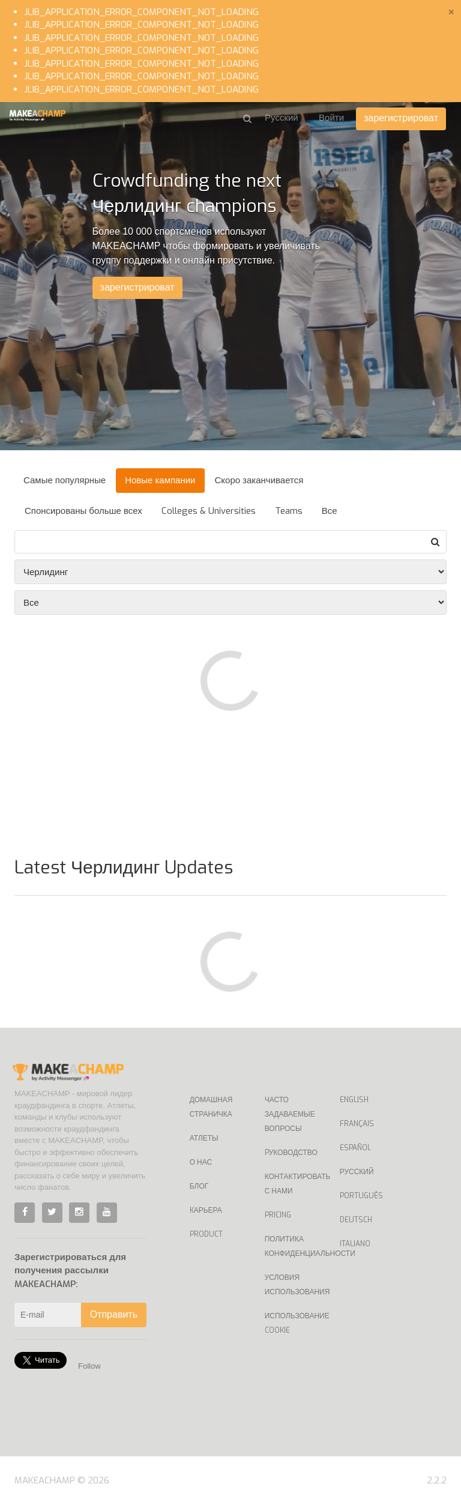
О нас (201, 1162)
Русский (357, 1172)
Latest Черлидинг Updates (123, 867)
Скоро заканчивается (259, 480)
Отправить (113, 1314)
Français (357, 1124)
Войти (331, 118)
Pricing (278, 1215)
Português (361, 1196)
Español (355, 1148)
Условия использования (293, 1285)
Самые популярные (64, 480)
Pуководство (291, 1152)
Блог (199, 1186)
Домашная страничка (211, 1107)
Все (329, 511)
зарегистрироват (401, 118)
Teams (289, 511)
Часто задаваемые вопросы (290, 1114)
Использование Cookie (293, 1323)
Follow (89, 1366)
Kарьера (206, 1210)
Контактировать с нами (293, 1184)
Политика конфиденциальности (293, 1246)
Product (206, 1234)
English (354, 1100)
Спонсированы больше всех (83, 511)
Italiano (355, 1244)
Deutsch (356, 1220)
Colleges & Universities (208, 511)
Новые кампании (160, 480)
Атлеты (204, 1138)
